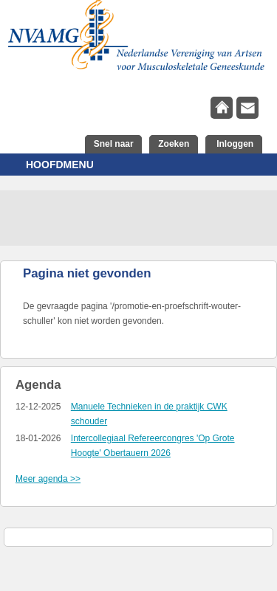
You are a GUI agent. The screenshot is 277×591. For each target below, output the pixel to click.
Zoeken (173, 144)
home (222, 108)
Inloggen (233, 144)
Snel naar (114, 144)
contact (247, 108)
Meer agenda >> (48, 479)
